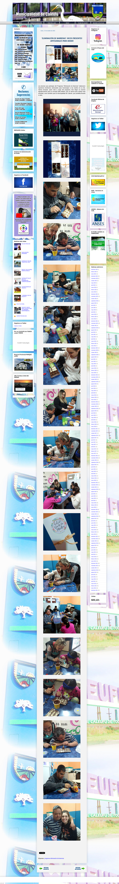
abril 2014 (93, 527)
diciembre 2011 (94, 590)
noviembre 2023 (94, 278)
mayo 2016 (93, 471)
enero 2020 (93, 372)
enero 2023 (93, 291)
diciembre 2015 (94, 482)
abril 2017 (93, 446)
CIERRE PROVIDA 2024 (21, 316)
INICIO (20, 23)
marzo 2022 (93, 314)
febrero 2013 (94, 558)
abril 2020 (93, 365)
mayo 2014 (93, 525)
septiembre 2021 (94, 327)
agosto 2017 (93, 437)
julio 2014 (93, 520)
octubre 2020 (94, 352)
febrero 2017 (94, 451)
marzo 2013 (93, 556)
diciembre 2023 (94, 276)
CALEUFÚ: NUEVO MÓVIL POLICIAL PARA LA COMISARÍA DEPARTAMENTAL (27, 309)
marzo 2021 (93, 341)
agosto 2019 (93, 383)
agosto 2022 (93, 303)
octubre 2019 (94, 379)
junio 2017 (93, 442)
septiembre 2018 (94, 408)
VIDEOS (67, 23)
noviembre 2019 (94, 377)
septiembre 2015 (94, 489)
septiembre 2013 (94, 543)
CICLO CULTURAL (20, 304)
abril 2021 (93, 339)
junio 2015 (93, 496)
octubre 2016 (94, 460)
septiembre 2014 (94, 516)
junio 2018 (93, 415)
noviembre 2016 (94, 457)
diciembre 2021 (94, 321)
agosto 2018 (93, 410)
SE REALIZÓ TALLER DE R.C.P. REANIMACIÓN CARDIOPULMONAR (26, 280)
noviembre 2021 (94, 323)
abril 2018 (93, 419)
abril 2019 (93, 392)
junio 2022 (93, 307)
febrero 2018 (94, 424)
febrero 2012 (94, 585)
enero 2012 (93, 588)
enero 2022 (93, 318)
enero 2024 (93, 273)
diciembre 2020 (94, 348)
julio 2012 (93, 574)
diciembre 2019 (94, 374)
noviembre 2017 (94, 431)
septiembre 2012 (94, 570)
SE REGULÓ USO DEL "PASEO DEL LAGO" (26, 262)
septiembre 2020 (94, 354)
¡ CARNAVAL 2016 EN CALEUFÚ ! (26, 296)
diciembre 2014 (94, 509)
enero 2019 (93, 399)
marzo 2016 (93, 475)
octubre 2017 (94, 433)
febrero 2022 (94, 316)
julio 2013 (93, 547)
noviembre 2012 (94, 565)
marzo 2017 (93, 448)
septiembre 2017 (94, 435)
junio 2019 (93, 388)
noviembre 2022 (94, 296)
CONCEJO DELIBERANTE (36, 23)
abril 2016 (93, 473)
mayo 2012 (93, 579)
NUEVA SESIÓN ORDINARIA (25, 253)
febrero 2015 (94, 505)
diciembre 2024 (94, 269)
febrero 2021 (94, 343)
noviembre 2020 (94, 350)
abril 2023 (93, 285)
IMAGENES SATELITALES (98, 23)
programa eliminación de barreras (54, 858)
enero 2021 (93, 345)
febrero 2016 (94, 478)
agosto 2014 (93, 518)
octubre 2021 (94, 325)
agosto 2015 (93, 491)
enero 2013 (93, 561)
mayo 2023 (93, 282)
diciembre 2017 (94, 428)
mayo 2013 (93, 552)
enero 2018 (93, 426)
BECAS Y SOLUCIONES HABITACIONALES (27, 270)
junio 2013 (93, 549)
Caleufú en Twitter (18, 325)
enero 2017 (93, 453)
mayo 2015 (93, 498)
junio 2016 (93, 469)
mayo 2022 (93, 309)
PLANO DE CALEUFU (83, 23)
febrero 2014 (94, 531)
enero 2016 (93, 480)
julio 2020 (93, 359)
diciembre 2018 (94, 401)
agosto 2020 (93, 356)
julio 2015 (93, 493)
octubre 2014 (94, 514)
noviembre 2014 (94, 511)
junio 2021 (93, 334)
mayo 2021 (93, 336)
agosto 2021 (93, 330)
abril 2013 (93, 554)
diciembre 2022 (94, 294)
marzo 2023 (93, 287)
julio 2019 (93, 386)
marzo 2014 (93, 529)
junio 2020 (93, 361)
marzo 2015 (93, 502)
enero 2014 (93, 534)
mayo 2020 (93, 363)
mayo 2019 (93, 390)
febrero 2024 (94, 271)
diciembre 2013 (94, 536)
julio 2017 (93, 440)
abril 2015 (93, 500)
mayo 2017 (93, 444)
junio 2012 (93, 576)
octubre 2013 (94, 540)
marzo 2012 (93, 583)
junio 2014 (93, 523)
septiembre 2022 (94, 300)
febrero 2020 (94, 370)
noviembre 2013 (94, 538)
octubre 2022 (94, 298)
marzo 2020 (93, 368)
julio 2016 (93, 466)
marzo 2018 (93, 422)
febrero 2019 (94, 397)
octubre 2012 (94, 567)
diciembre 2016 (94, 455)
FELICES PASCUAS (26, 243)
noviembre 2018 (94, 404)
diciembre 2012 (94, 563)
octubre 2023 (94, 280)
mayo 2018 (93, 417)
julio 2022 (93, 305)
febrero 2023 (94, 289)
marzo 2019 (93, 395)
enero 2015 (93, 507)
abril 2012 (93, 581)
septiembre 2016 (94, 462)
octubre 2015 (94, 487)
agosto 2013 (93, 545)
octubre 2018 (94, 406)
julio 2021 (93, 332)
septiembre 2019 (94, 381)
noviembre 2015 (94, 484)
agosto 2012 (93, 572)
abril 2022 (93, 312)
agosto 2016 (93, 464)
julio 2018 (93, 413)
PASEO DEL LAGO (52, 23)
